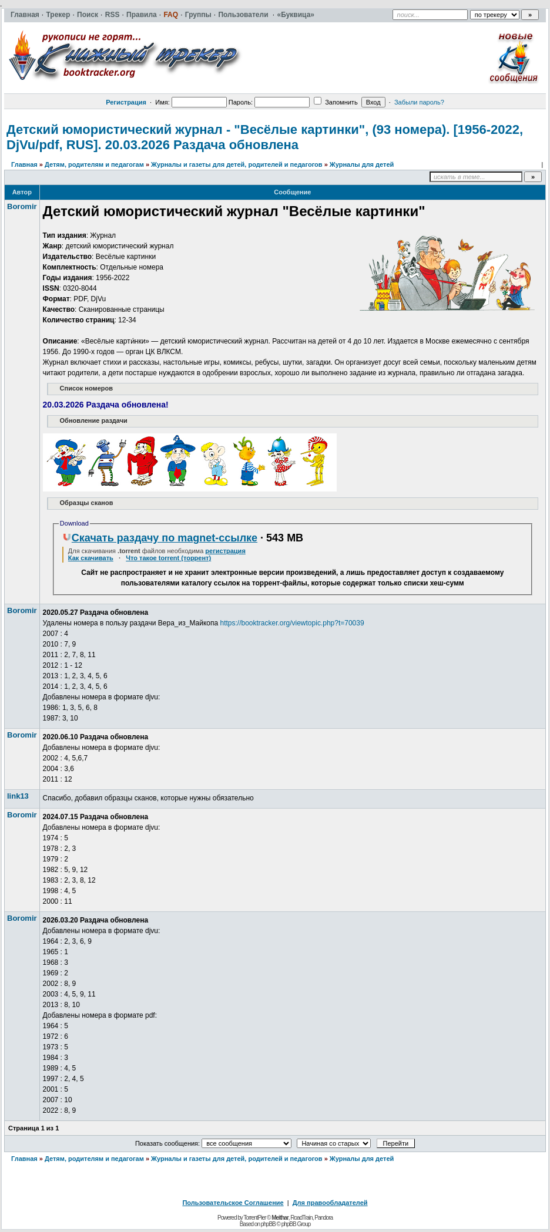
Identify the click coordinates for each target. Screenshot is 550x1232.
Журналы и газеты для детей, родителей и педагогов (236, 164)
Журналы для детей (362, 164)
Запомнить (335, 102)
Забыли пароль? (419, 102)
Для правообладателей (330, 1202)
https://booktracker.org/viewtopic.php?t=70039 (292, 623)
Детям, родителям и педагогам (94, 164)
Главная (24, 164)
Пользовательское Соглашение (232, 1202)
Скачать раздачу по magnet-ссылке (159, 538)
